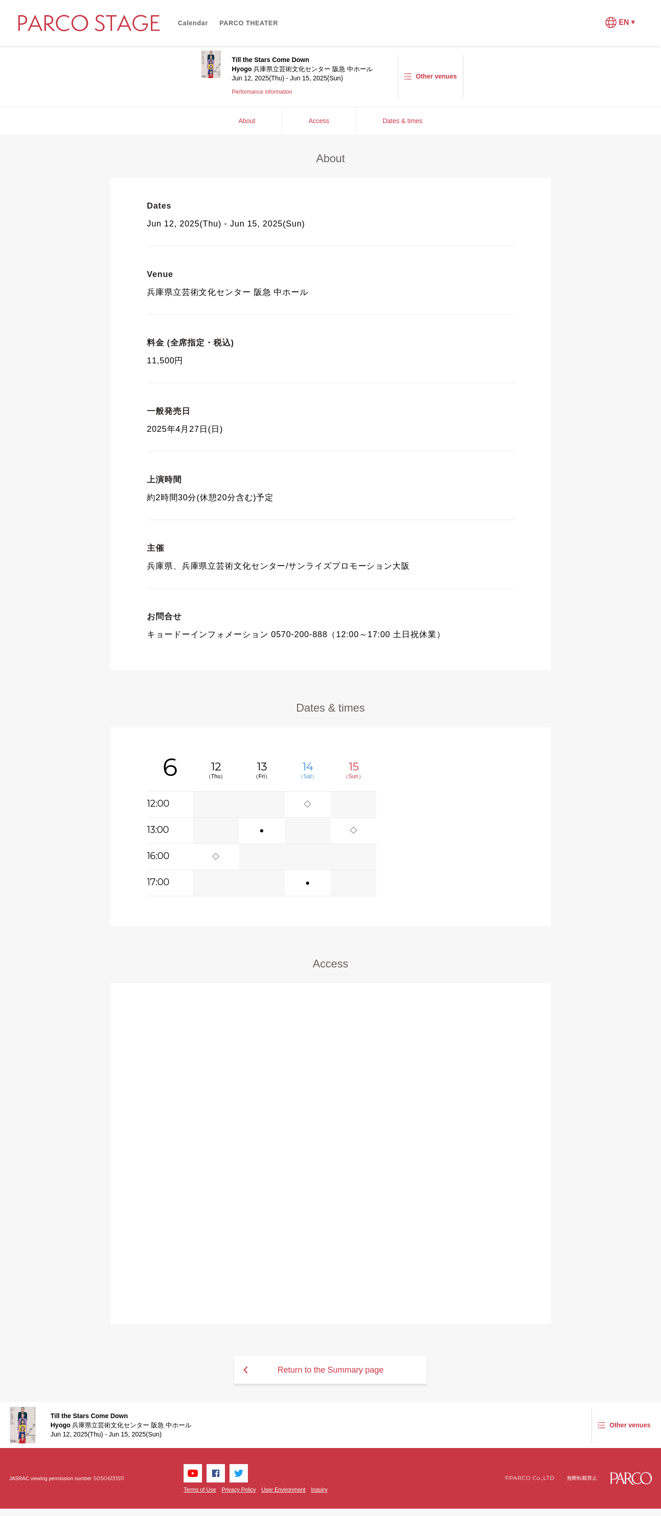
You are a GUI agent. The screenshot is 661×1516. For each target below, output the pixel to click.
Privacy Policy (239, 1490)
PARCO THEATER (248, 23)
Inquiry (319, 1490)
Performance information (262, 92)
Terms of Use (200, 1490)
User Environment (283, 1490)
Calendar (193, 23)
